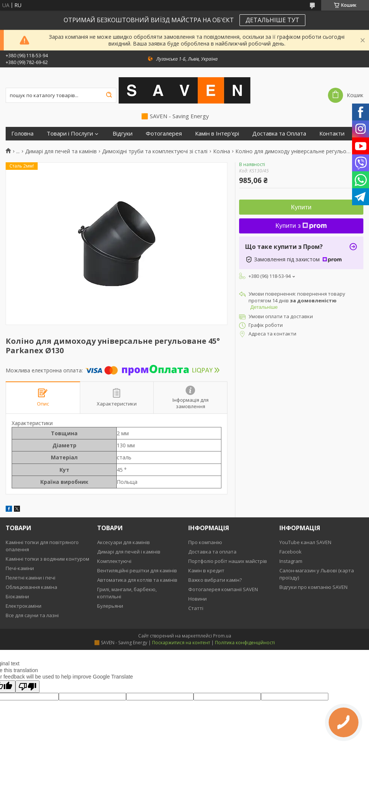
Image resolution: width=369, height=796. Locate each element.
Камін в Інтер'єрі (217, 133)
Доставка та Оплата (279, 133)
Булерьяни (110, 605)
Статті (195, 608)
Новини (197, 598)
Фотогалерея (164, 133)
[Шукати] (108, 95)
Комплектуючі (114, 561)
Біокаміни (17, 596)
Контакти (332, 133)
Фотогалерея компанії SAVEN (223, 589)
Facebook (290, 551)
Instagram (290, 561)
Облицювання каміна (31, 587)
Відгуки (123, 133)
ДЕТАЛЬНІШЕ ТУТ (272, 20)
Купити (301, 207)
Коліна (221, 151)
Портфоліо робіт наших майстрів (227, 561)
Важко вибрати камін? (215, 579)
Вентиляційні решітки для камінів (137, 570)
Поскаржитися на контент (181, 642)
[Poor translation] (27, 686)
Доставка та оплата (212, 551)
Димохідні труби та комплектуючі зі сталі (154, 151)
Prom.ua (222, 636)
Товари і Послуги (70, 133)
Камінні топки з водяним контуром (47, 558)
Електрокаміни (23, 605)
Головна (22, 133)
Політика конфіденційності (245, 642)
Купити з (301, 225)
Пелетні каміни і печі (30, 577)
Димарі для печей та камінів (61, 151)
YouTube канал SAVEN (305, 542)
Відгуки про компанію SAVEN (313, 587)
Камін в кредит (206, 570)
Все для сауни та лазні (32, 615)
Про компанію (205, 542)
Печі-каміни (20, 568)
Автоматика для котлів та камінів (137, 579)
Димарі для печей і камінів (128, 551)
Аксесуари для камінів (123, 542)
